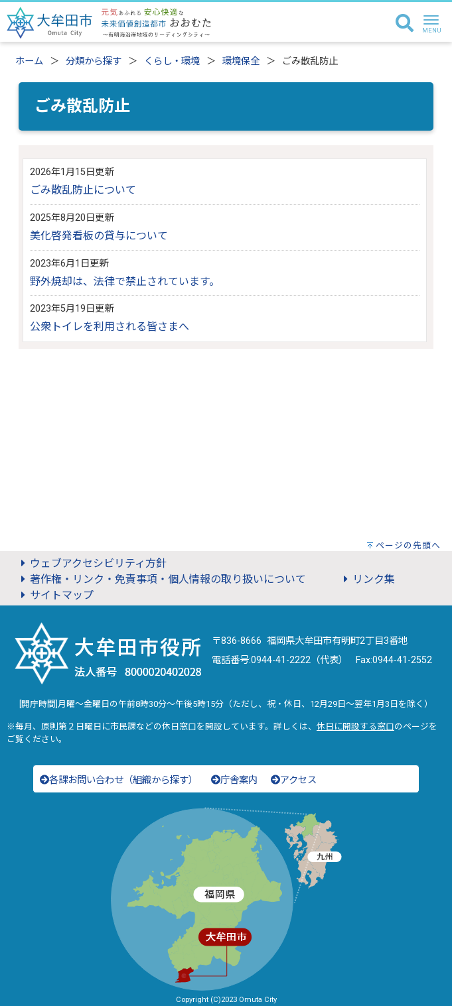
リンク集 (367, 579)
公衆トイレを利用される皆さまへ (109, 326)
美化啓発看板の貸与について (99, 235)
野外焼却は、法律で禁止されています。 (125, 281)
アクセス (294, 780)
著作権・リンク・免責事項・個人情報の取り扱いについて (161, 579)
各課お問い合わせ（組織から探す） (119, 780)
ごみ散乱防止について (83, 190)
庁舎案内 (234, 780)
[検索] (405, 23)
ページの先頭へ (408, 545)
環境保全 (241, 61)
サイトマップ (55, 595)
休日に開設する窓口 (355, 726)
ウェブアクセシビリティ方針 (92, 563)
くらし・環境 (172, 61)
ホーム (29, 61)
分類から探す (93, 61)
